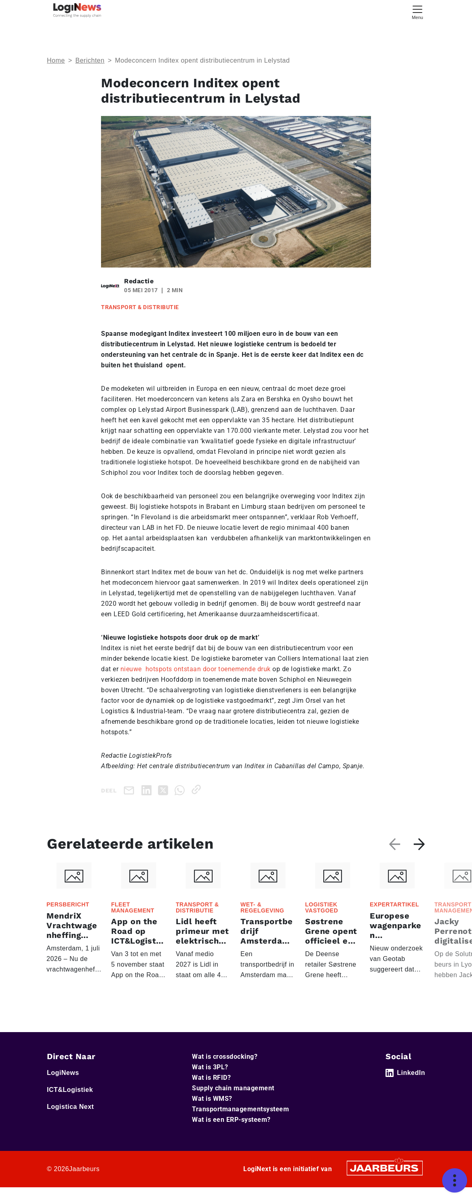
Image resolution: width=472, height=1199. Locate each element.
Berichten (90, 60)
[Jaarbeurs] (385, 1179)
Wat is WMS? (212, 1110)
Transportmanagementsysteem (240, 1121)
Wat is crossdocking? (224, 1068)
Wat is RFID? (211, 1089)
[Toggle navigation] (417, 11)
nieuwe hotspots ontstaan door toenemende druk (195, 669)
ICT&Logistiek (70, 1101)
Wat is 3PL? (210, 1079)
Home (56, 60)
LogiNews (63, 1084)
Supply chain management (233, 1100)
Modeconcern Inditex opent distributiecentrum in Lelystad (202, 60)
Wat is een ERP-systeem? (231, 1131)
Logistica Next (70, 1118)
